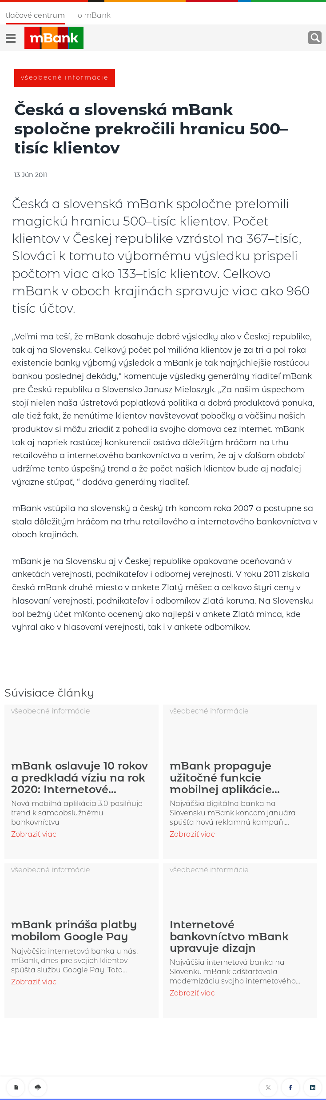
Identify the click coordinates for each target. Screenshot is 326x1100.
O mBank (94, 15)
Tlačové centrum (35, 15)
